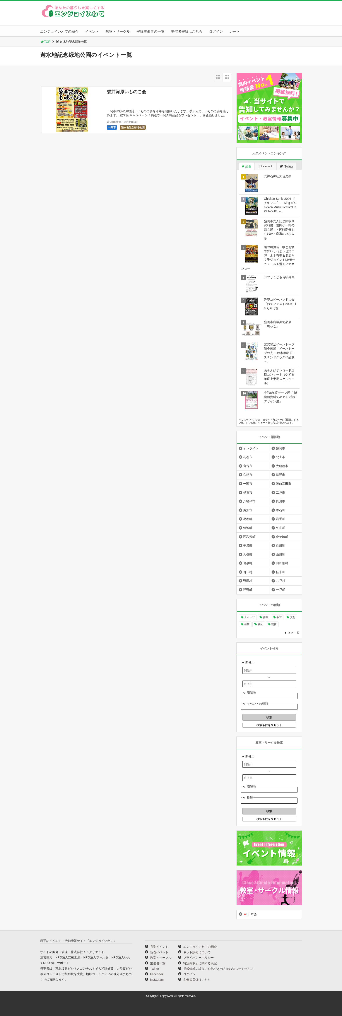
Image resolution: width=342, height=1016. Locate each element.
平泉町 (247, 545)
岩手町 (280, 519)
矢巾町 (280, 528)
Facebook (156, 974)
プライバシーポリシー (198, 957)
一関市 (112, 127)
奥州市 (280, 501)
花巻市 (247, 457)
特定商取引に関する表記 (200, 963)
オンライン (250, 448)
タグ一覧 (293, 633)
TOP (45, 41)
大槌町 (247, 554)
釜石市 (247, 492)
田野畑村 (282, 563)
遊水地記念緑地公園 (133, 127)
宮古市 (247, 466)
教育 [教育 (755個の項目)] (279, 617)
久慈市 (247, 474)
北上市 (280, 457)
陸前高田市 (283, 483)
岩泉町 (247, 563)
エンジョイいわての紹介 (59, 31)
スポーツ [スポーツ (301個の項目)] (249, 617)
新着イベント (159, 952)
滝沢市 (247, 510)
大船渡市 (282, 466)
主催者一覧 (157, 963)
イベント (92, 31)
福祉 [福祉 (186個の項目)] (260, 624)
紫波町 (247, 528)
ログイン (216, 31)
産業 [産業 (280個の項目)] (247, 624)
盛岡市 (280, 448)
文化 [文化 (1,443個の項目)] (292, 617)
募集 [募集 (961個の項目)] (265, 617)
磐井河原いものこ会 (126, 91)
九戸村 (280, 581)
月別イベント (159, 946)
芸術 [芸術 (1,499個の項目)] (274, 624)
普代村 (247, 572)
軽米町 (280, 572)
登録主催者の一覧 (150, 31)
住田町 (280, 545)
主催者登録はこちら (186, 31)
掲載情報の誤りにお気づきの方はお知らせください (218, 968)
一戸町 (280, 589)
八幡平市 (249, 501)
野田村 (247, 581)
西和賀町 (249, 536)
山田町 (280, 554)
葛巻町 (247, 519)
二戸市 (280, 492)
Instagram (157, 979)
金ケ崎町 (282, 536)
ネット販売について (197, 952)
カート (234, 31)
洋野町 (247, 589)
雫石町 (280, 510)
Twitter (154, 968)
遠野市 (280, 474)
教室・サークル (118, 31)
